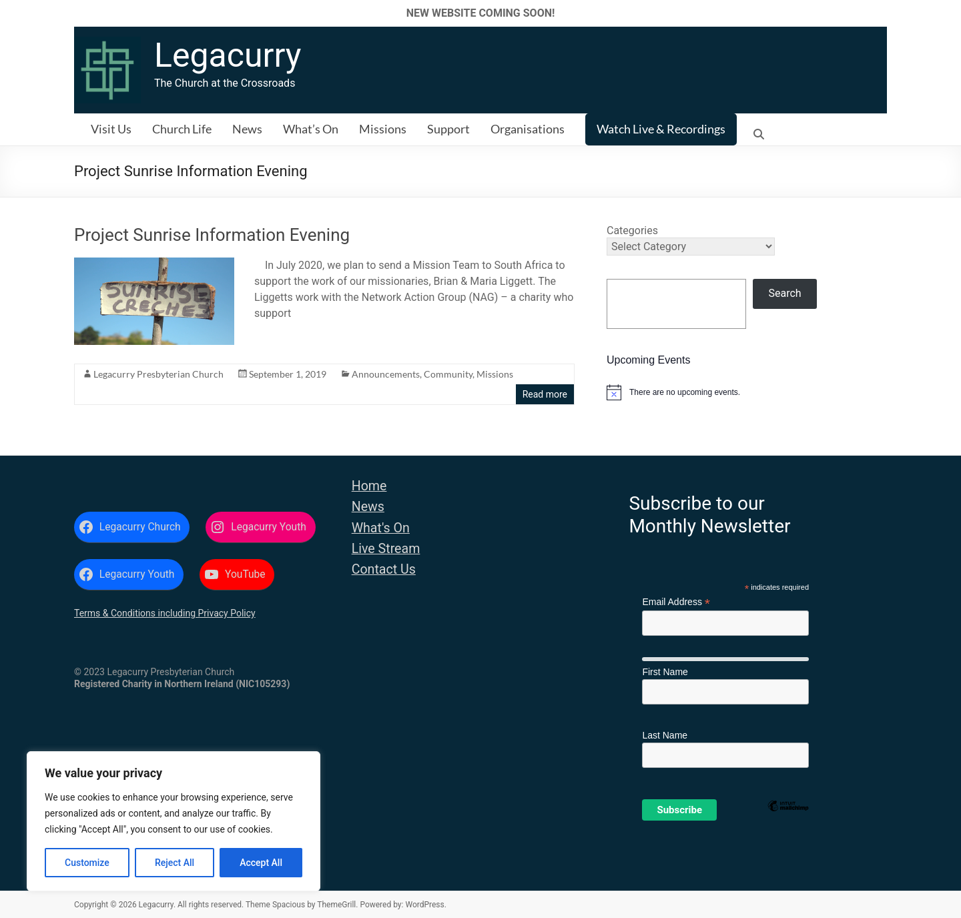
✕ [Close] (946, 13)
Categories (632, 230)
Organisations (528, 128)
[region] (173, 821)
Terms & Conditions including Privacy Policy (165, 613)
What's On (381, 528)
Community (448, 374)
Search (785, 293)
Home (369, 486)
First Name (664, 671)
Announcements (386, 374)
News (247, 128)
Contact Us (384, 569)
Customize (87, 862)
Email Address (676, 602)
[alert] (747, 392)
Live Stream (386, 548)
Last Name (664, 735)
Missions (382, 128)
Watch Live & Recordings (661, 128)
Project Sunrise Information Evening (212, 235)
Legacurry (227, 55)
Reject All (174, 862)
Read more (545, 394)
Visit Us (111, 128)
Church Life (182, 128)
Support (448, 128)
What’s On (310, 128)
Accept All (261, 862)
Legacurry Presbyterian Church (158, 374)
